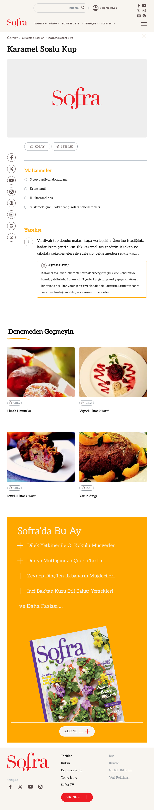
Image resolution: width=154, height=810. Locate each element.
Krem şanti (35, 189)
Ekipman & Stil (71, 770)
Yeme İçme (69, 778)
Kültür (65, 763)
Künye (114, 763)
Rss (111, 756)
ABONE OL (77, 731)
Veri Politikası (119, 778)
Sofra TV (67, 785)
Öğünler (12, 38)
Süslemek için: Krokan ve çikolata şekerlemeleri (62, 207)
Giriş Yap (104, 8)
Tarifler (66, 756)
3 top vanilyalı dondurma (45, 180)
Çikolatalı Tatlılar (33, 38)
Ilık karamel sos (38, 198)
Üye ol (114, 8)
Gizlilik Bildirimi (120, 770)
